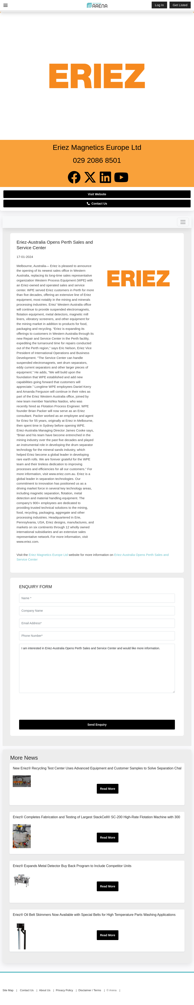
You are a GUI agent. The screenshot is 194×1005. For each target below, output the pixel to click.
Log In (159, 5)
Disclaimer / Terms (90, 990)
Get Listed (180, 5)
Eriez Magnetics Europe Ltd (48, 555)
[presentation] (51, 708)
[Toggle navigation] (183, 222)
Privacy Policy (64, 990)
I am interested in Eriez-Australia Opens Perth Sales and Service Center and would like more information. (97, 668)
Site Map (8, 990)
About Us (44, 990)
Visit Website (97, 194)
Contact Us (97, 203)
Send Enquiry (97, 724)
